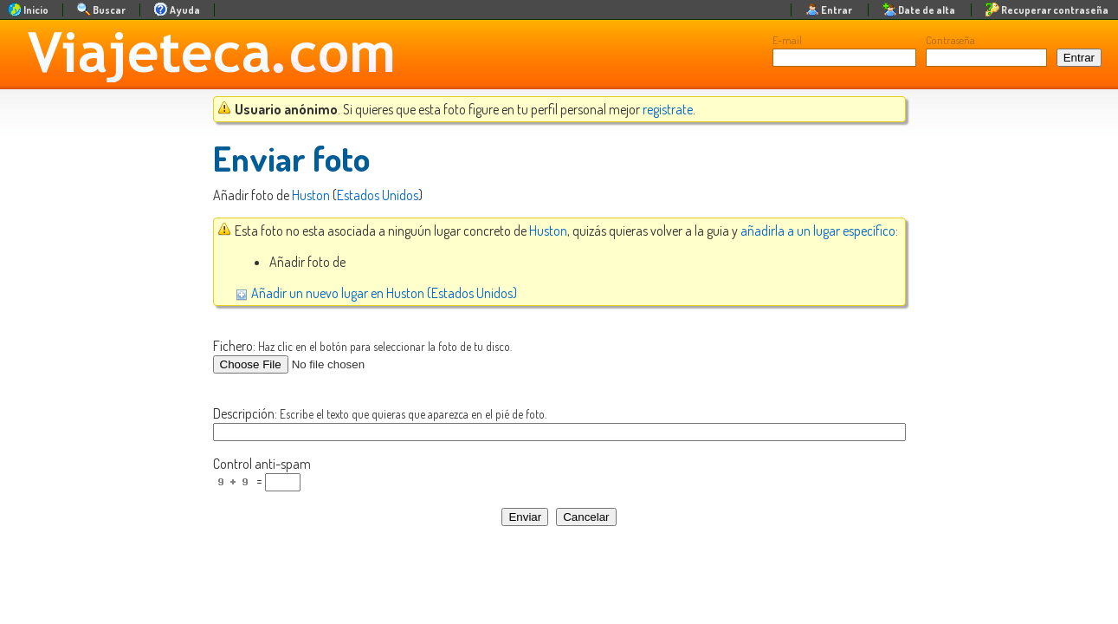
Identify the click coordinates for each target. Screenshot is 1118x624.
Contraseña (950, 40)
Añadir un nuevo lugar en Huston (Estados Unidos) (376, 293)
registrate (668, 109)
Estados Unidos (377, 195)
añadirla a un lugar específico (817, 230)
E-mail (787, 40)
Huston (311, 195)
